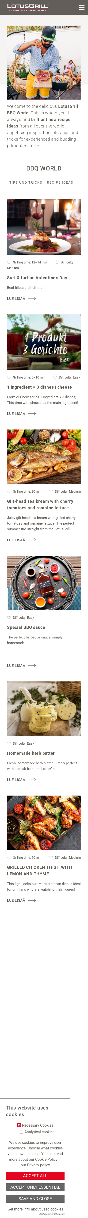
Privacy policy (38, 1165)
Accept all (35, 1175)
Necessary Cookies (37, 1125)
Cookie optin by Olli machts (52, 1214)
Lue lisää (16, 299)
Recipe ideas (60, 182)
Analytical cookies (39, 1132)
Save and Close (35, 1198)
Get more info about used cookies (35, 1209)
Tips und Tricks (25, 182)
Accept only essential (35, 1187)
